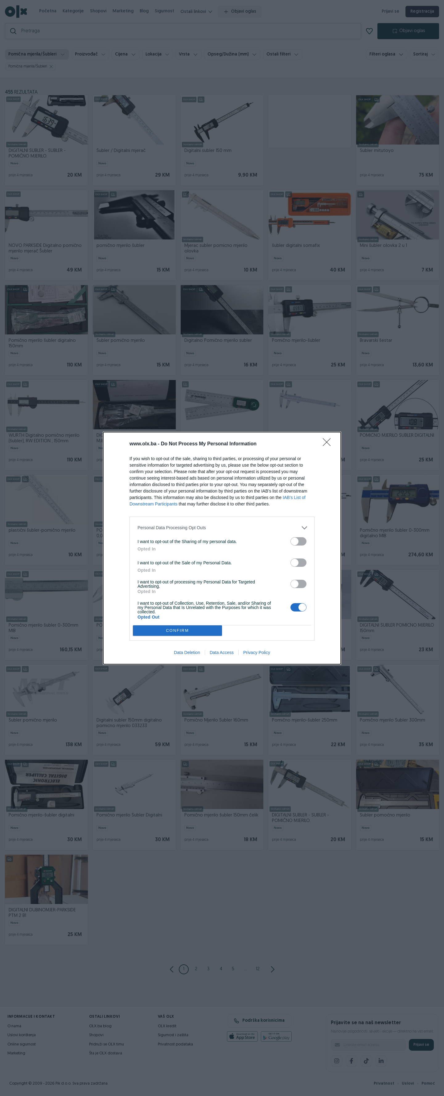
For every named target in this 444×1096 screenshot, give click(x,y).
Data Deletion (187, 652)
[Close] (329, 444)
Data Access (222, 652)
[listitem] (222, 528)
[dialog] (222, 548)
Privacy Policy (256, 652)
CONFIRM (177, 630)
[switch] (298, 541)
